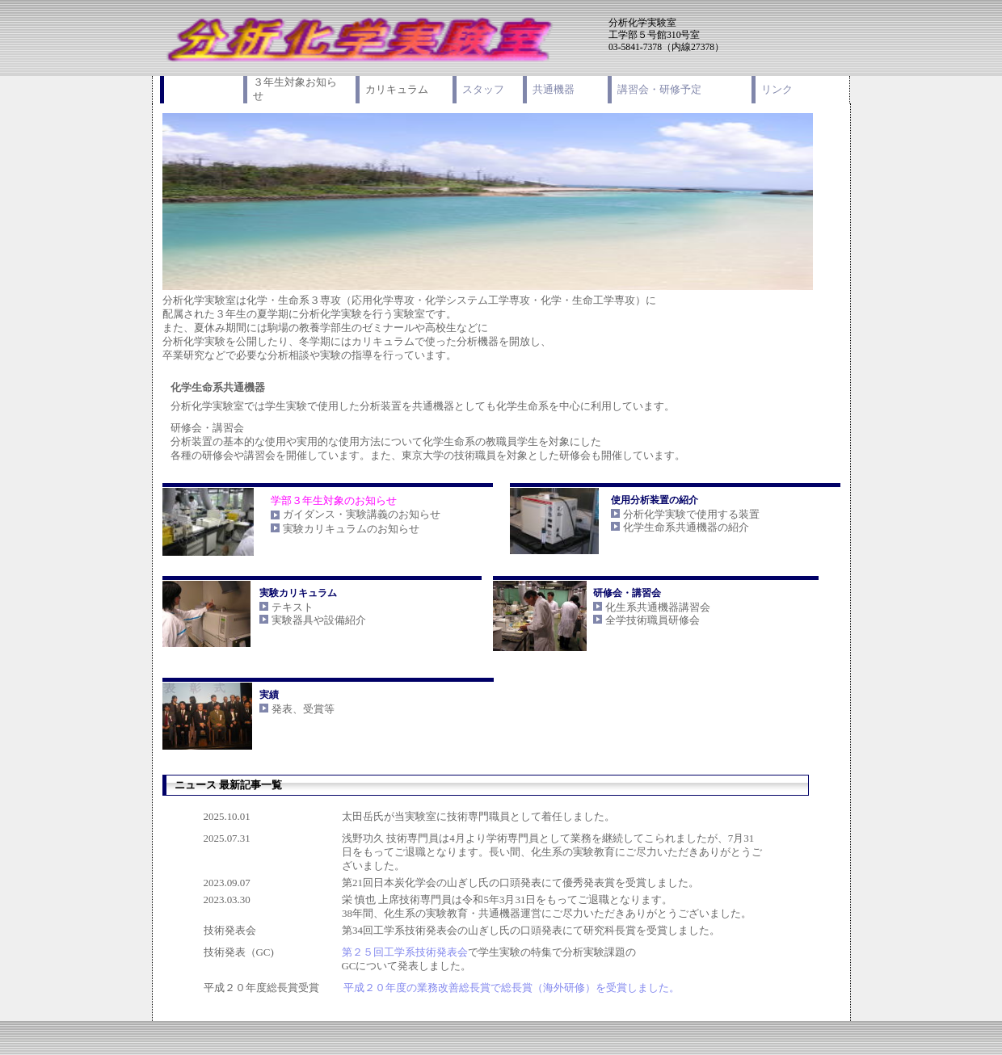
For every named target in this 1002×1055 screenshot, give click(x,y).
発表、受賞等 (303, 709)
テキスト (293, 607)
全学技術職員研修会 (652, 620)
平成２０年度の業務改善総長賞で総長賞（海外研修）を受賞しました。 (511, 987)
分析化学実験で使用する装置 (691, 514)
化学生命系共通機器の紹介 (686, 527)
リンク (777, 89)
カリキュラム (396, 89)
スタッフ (483, 89)
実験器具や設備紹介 (319, 620)
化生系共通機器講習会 (657, 607)
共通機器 (554, 89)
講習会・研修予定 (659, 89)
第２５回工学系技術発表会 (405, 952)
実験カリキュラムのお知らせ (351, 529)
